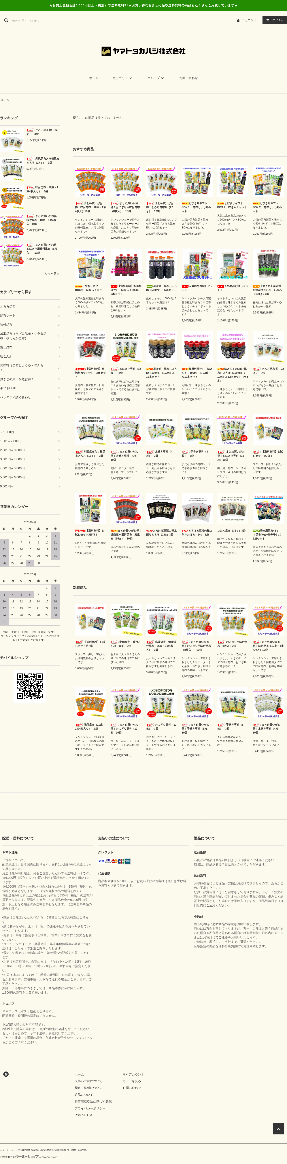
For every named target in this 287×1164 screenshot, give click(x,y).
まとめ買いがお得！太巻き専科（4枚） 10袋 (126, 455)
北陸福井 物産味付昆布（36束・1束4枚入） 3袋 (161, 645)
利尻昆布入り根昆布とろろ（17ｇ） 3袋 (42, 160)
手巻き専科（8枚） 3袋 (195, 453)
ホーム (93, 78)
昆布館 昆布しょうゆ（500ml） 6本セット (161, 288)
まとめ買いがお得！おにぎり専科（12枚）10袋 (231, 455)
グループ (156, 78)
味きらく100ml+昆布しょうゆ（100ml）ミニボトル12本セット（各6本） (232, 374)
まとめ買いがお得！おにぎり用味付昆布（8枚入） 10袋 (42, 248)
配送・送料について (88, 1088)
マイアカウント (133, 1074)
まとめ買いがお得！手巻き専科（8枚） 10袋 (197, 728)
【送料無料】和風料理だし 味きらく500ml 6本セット (126, 290)
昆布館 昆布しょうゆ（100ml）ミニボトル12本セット (161, 372)
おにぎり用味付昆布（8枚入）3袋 (232, 643)
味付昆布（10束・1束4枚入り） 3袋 (42, 189)
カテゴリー (123, 78)
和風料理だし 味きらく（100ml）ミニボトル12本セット (197, 372)
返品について (84, 1094)
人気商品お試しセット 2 (232, 288)
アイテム (273, 20)
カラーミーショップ (10, 1150)
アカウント (249, 20)
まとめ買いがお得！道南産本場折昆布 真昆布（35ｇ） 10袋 (126, 534)
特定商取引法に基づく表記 (93, 1101)
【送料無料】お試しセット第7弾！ (268, 453)
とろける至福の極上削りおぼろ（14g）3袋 (197, 532)
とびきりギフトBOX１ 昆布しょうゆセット (196, 207)
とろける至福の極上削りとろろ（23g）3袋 (161, 532)
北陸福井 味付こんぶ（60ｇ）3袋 (126, 643)
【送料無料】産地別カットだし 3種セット (90, 372)
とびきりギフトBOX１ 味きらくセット (232, 205)
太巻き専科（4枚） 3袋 (159, 453)
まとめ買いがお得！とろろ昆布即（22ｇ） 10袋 (160, 207)
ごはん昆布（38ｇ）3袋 (231, 530)
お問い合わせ (188, 78)
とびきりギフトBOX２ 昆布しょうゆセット (267, 207)
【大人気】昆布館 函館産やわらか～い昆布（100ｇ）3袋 (268, 290)
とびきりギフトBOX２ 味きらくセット (90, 288)
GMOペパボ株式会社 (55, 1150)
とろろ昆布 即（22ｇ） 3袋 (42, 132)
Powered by (28, 1157)
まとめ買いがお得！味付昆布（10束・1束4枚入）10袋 (42, 220)
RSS (78, 1115)
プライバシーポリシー (90, 1108)
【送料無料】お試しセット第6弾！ (89, 532)
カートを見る (132, 1081)
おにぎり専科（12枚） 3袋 (126, 371)
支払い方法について (88, 1081)
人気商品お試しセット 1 (197, 288)
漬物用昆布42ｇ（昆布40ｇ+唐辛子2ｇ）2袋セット (268, 534)
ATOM (87, 1115)
